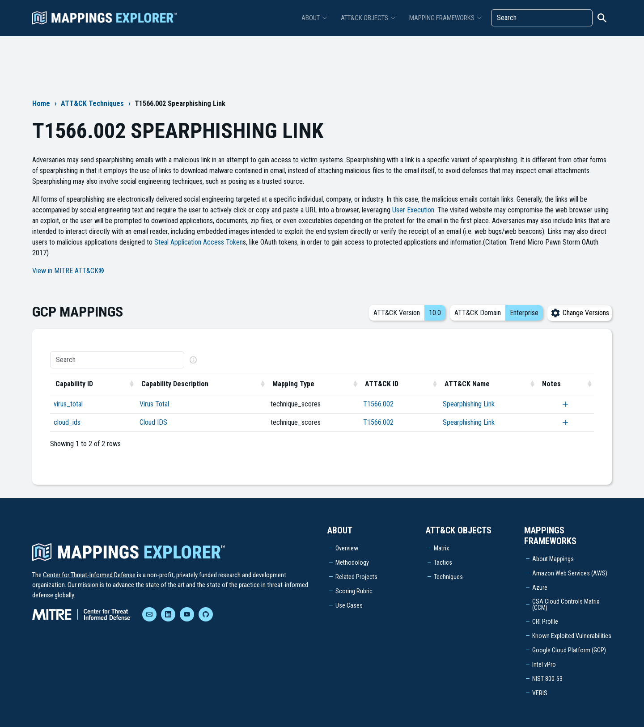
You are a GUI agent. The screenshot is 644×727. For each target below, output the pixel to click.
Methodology (352, 562)
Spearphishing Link (469, 404)
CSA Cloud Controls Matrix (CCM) (565, 604)
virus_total (68, 404)
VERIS (539, 693)
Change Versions (579, 313)
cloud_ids (67, 422)
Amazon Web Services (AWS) (569, 573)
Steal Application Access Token (198, 242)
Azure (539, 587)
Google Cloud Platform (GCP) (569, 650)
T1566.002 (378, 404)
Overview (346, 548)
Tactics (443, 562)
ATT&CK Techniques (92, 103)
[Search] (542, 17)
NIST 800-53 (547, 679)
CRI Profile (545, 621)
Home (41, 103)
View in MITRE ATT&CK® (68, 270)
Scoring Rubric (354, 591)
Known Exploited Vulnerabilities (571, 636)
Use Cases (349, 605)
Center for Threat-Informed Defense (89, 575)
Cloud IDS (153, 422)
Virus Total (154, 404)
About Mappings (553, 559)
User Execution (413, 210)
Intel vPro (544, 664)
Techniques (448, 577)
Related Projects (356, 577)
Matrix (441, 548)
